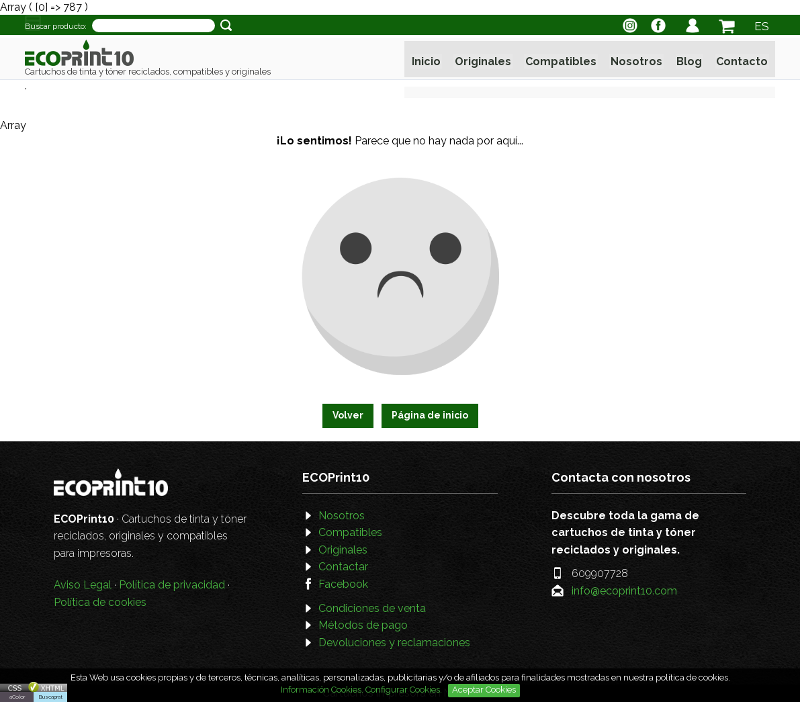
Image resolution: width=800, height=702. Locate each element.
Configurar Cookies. (404, 690)
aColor (17, 696)
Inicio (428, 59)
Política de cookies (100, 602)
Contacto (740, 59)
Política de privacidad (172, 584)
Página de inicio (430, 415)
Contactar (343, 566)
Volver (347, 415)
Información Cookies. (322, 690)
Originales (484, 59)
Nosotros (636, 59)
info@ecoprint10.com (624, 590)
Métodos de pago (363, 625)
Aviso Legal (83, 584)
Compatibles (561, 59)
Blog (688, 59)
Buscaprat (50, 696)
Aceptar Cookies (484, 690)
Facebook (343, 584)
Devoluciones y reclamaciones (394, 642)
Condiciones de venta (372, 608)
